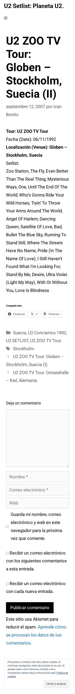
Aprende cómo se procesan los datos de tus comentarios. (36, 634)
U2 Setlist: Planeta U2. (34, 5)
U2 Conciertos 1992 (47, 332)
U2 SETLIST (17, 340)
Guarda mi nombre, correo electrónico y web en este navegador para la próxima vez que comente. (36, 526)
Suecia (19, 332)
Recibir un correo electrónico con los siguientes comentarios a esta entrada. (36, 561)
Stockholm (23, 348)
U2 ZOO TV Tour (45, 340)
